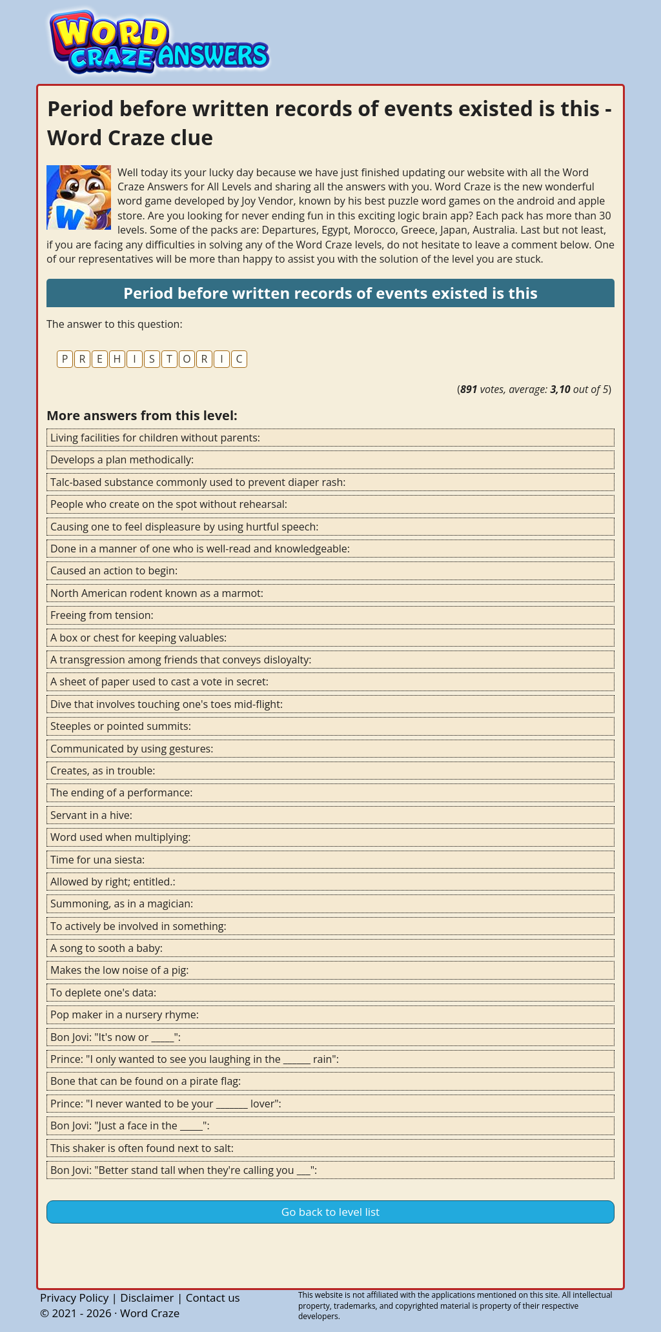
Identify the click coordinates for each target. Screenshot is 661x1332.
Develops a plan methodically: (122, 459)
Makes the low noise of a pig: (119, 970)
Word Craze (149, 1313)
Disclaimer (147, 1297)
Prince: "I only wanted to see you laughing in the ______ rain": (194, 1059)
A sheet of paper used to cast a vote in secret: (159, 681)
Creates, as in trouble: (102, 770)
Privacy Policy (74, 1297)
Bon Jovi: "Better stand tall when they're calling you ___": (183, 1170)
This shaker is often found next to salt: (142, 1148)
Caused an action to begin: (114, 570)
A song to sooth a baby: (106, 948)
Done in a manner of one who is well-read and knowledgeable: (200, 548)
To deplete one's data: (103, 992)
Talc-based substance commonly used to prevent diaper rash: (197, 482)
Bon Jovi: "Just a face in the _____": (130, 1125)
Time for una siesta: (97, 860)
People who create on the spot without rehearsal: (168, 504)
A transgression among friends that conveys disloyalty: (180, 659)
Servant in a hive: (91, 815)
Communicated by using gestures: (131, 749)
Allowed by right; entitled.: (113, 881)
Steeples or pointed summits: (120, 726)
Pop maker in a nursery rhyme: (124, 1014)
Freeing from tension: (102, 615)
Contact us (213, 1297)
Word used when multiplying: (120, 837)
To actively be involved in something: (138, 926)
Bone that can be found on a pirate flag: (145, 1081)
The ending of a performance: (121, 792)
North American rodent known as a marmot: (156, 593)
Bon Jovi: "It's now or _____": (115, 1037)
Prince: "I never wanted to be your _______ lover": (165, 1103)
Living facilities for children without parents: (155, 437)
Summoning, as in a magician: (121, 903)
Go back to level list (330, 1211)
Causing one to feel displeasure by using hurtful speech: (184, 527)
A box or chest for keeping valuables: (138, 638)
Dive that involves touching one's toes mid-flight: (166, 704)
